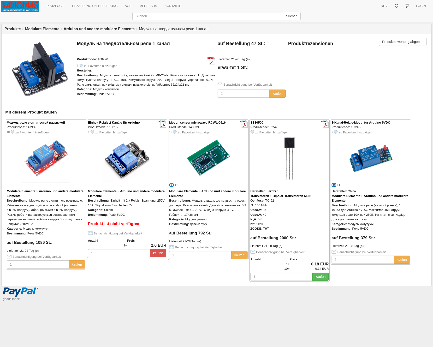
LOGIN (421, 6)
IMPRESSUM (148, 6)
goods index (11, 299)
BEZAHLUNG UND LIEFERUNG (95, 6)
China (352, 191)
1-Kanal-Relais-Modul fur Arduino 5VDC (361, 122)
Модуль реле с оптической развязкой (36, 122)
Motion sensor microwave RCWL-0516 (197, 122)
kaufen (278, 94)
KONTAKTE (173, 6)
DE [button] (384, 6)
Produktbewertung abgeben (402, 42)
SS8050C (257, 122)
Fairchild (272, 191)
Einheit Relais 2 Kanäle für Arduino (114, 122)
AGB (128, 6)
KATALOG (56, 6)
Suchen (291, 16)
